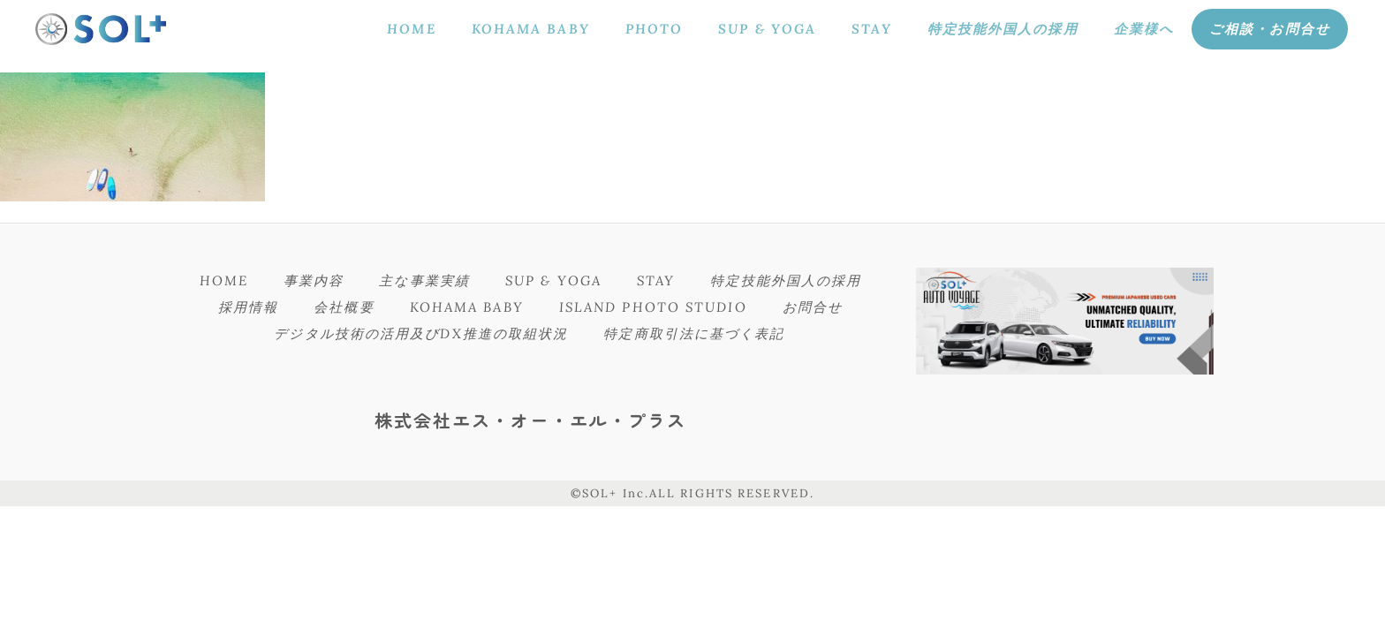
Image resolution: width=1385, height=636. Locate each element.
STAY (871, 28)
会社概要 (344, 307)
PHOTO (654, 28)
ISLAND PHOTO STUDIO (653, 307)
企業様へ (1144, 28)
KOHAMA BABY (531, 28)
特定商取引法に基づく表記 (693, 333)
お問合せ (813, 307)
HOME (411, 28)
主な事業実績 (424, 280)
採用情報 (248, 307)
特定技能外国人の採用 (1002, 28)
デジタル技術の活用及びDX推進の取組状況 (421, 333)
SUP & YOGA (767, 28)
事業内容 (314, 280)
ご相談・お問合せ (1269, 28)
